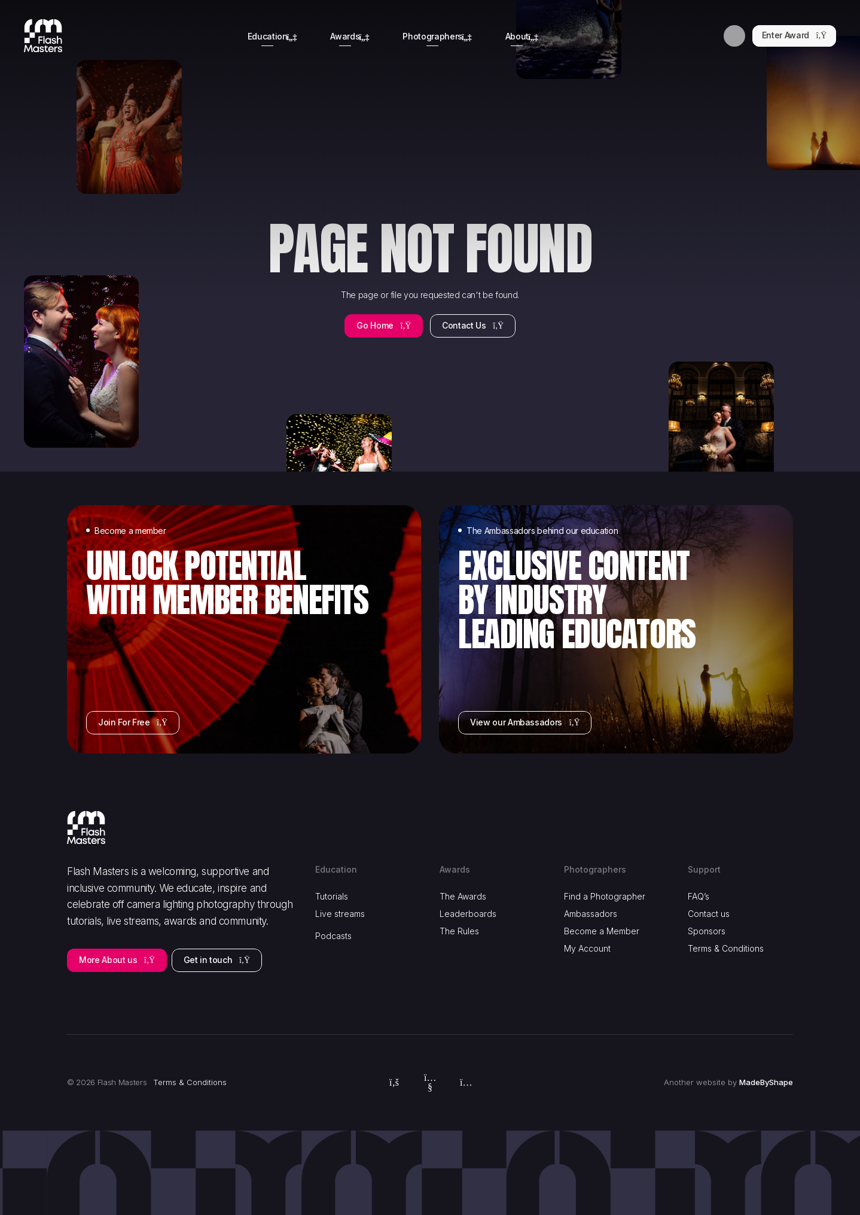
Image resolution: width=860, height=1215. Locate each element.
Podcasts (333, 936)
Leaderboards (468, 914)
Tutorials (331, 896)
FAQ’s (698, 896)
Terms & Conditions (726, 948)
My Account (587, 948)
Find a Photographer (604, 896)
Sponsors (706, 931)
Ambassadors (590, 914)
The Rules (459, 931)
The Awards (463, 896)
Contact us (709, 914)
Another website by (728, 1083)
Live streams (340, 914)
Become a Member (601, 931)
